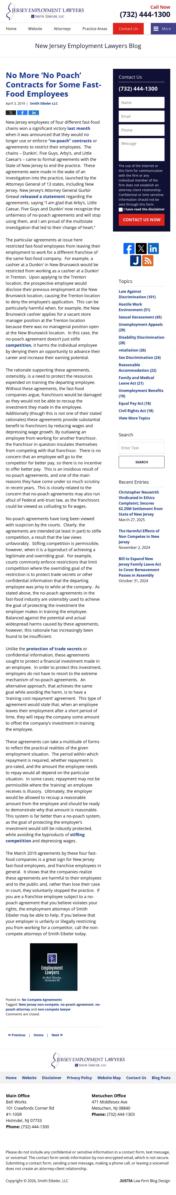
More (166, 28)
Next (57, 1034)
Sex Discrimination (140, 357)
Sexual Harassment (140, 317)
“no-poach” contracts (70, 140)
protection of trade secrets (54, 648)
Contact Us (128, 28)
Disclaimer (51, 1077)
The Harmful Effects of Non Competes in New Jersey (139, 536)
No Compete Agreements (42, 999)
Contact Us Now (141, 219)
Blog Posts (161, 1077)
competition (18, 345)
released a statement (42, 196)
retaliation (132, 350)
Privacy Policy (79, 1077)
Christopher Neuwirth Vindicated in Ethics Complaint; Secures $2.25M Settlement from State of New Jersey (141, 503)
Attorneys (62, 28)
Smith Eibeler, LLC (53, 1180)
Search (141, 462)
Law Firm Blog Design (145, 1180)
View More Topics (134, 418)
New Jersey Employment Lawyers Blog (45, 11)
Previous (16, 1034)
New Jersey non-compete (39, 1004)
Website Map (109, 1077)
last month (78, 128)
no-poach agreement (77, 1004)
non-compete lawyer (54, 1009)
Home (11, 28)
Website (35, 28)
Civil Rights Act (136, 410)
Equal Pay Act (135, 403)
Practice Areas (94, 28)
